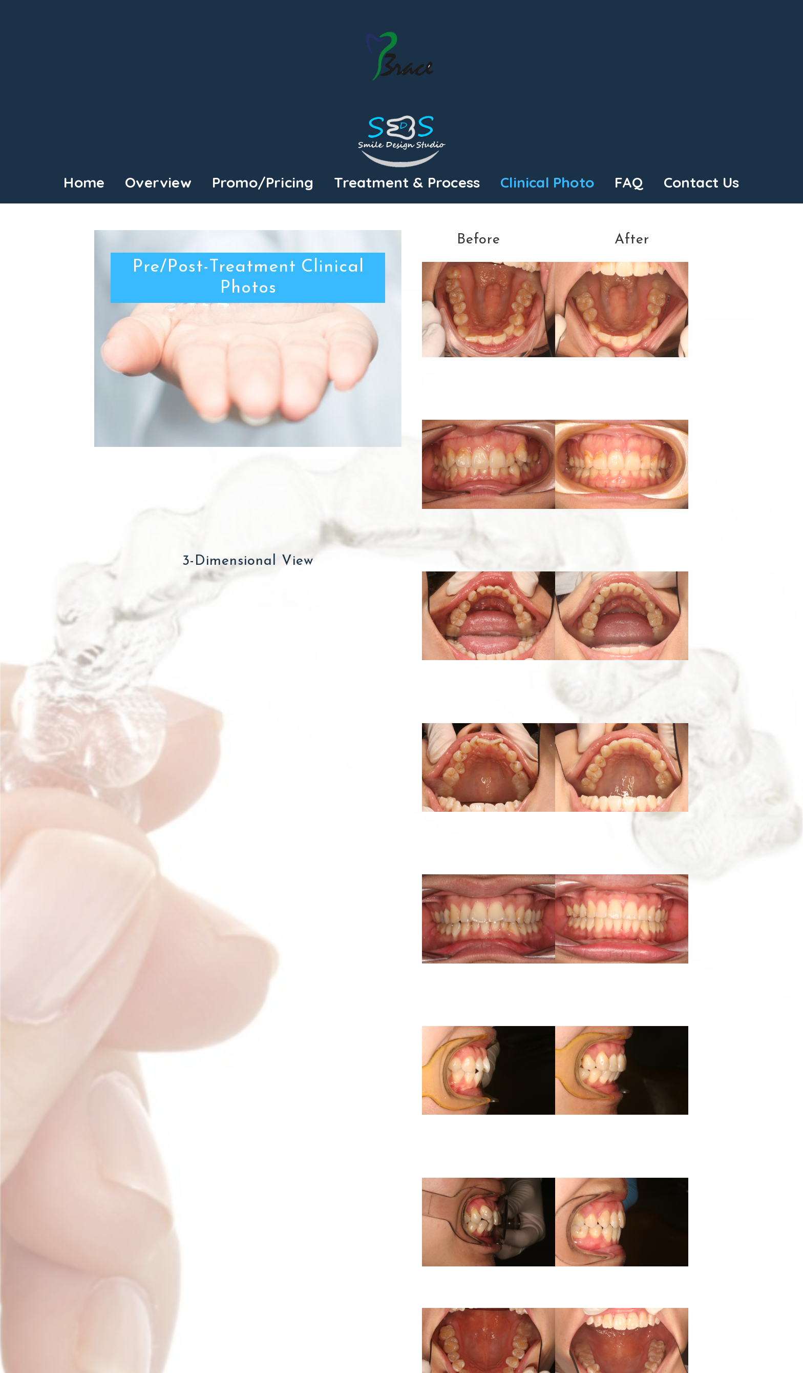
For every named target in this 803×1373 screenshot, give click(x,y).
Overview (158, 182)
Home (84, 182)
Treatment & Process (407, 182)
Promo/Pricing (263, 182)
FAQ (629, 182)
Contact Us (701, 182)
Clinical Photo (547, 182)
